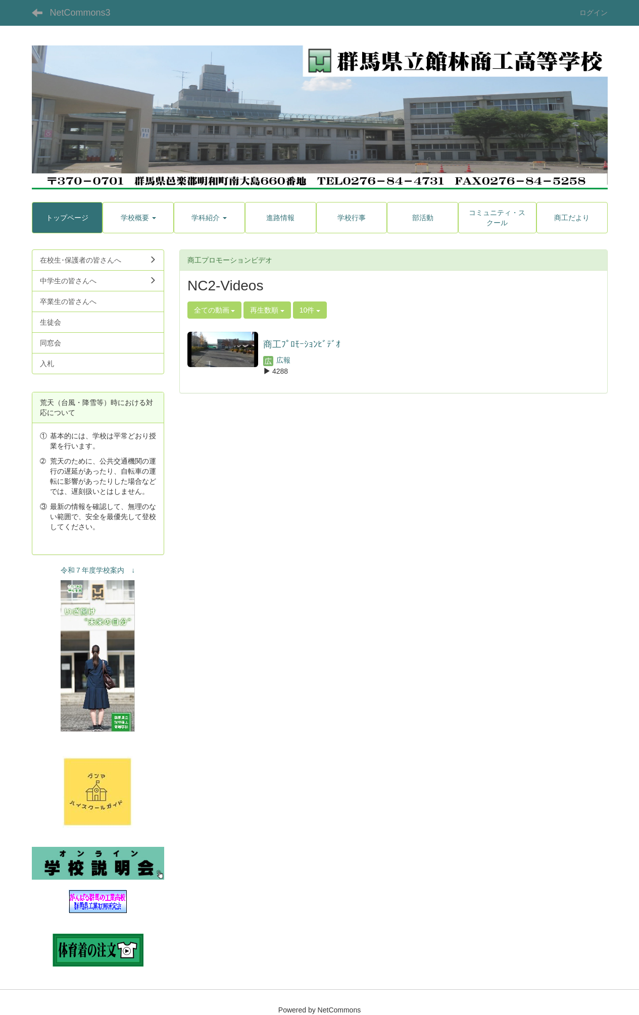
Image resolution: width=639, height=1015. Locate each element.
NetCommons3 (80, 13)
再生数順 (267, 310)
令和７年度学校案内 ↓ (98, 570)
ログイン (593, 13)
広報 (276, 360)
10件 (310, 310)
